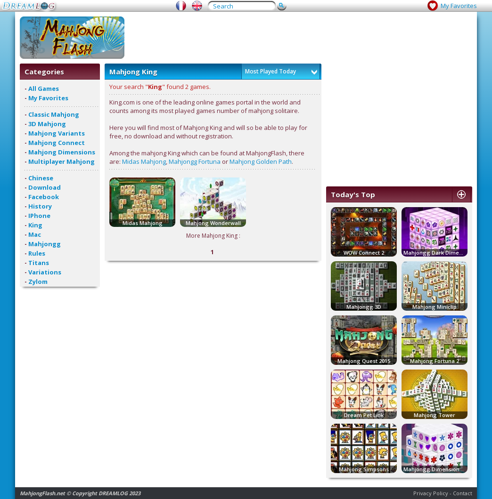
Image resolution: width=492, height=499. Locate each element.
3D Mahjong (47, 124)
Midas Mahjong (144, 161)
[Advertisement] (300, 37)
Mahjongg (44, 244)
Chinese (40, 178)
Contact (462, 493)
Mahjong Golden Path (261, 161)
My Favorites (459, 5)
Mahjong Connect (56, 142)
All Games (43, 88)
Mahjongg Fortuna (195, 161)
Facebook (43, 197)
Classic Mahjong (53, 114)
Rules (36, 253)
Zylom (38, 281)
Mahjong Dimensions (61, 152)
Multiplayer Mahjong (61, 161)
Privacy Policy (430, 493)
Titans (38, 262)
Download (44, 187)
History (40, 206)
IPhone (39, 215)
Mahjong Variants (56, 133)
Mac (34, 234)
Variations (44, 272)
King (35, 225)
